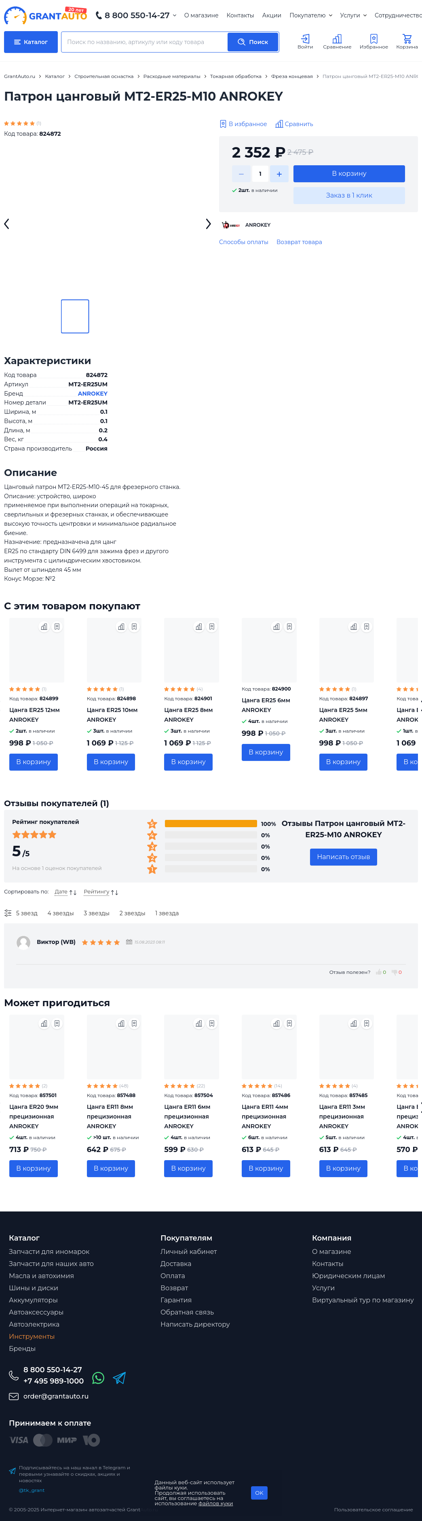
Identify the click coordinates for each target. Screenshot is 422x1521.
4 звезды (61, 913)
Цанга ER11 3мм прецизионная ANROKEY (342, 1116)
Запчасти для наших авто (51, 1264)
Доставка (176, 1264)
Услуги (353, 15)
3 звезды (97, 913)
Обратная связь (187, 1312)
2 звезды (133, 913)
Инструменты (32, 1336)
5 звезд (27, 913)
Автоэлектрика (34, 1324)
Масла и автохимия (41, 1276)
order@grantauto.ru (56, 1396)
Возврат (174, 1288)
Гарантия (176, 1300)
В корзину (349, 173)
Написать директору (195, 1324)
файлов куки (215, 1503)
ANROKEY (93, 393)
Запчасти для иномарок (49, 1252)
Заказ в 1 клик (349, 195)
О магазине (201, 15)
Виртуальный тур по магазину (363, 1300)
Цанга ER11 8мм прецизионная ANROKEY (110, 1116)
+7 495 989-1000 (53, 1381)
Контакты (240, 15)
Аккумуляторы (33, 1300)
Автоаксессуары (36, 1312)
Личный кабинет (188, 1252)
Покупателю (310, 15)
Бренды (22, 1348)
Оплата (172, 1276)
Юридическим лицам (348, 1276)
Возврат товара (299, 242)
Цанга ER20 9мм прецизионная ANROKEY (33, 1116)
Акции (271, 15)
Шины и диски (33, 1288)
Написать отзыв (343, 857)
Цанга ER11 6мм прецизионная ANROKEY (187, 1116)
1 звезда (167, 913)
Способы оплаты (243, 242)
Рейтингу (96, 891)
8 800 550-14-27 (137, 15)
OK (259, 1492)
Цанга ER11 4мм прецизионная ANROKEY (265, 1116)
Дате (61, 891)
